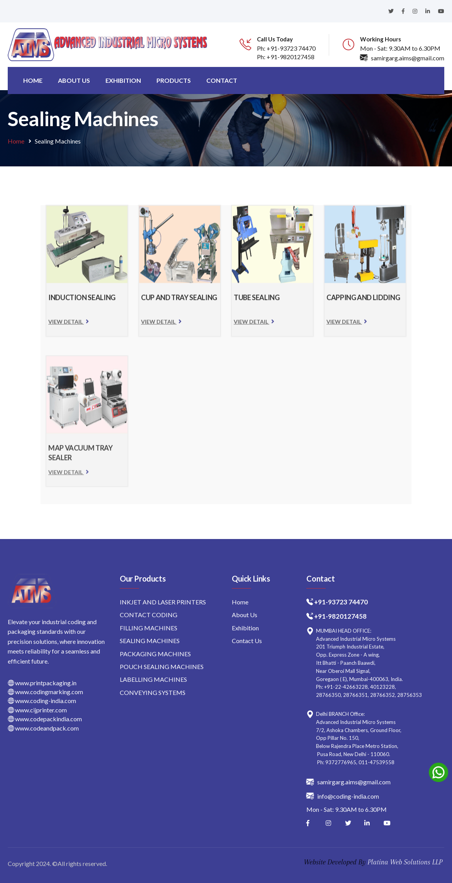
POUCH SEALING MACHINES (162, 666)
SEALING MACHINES (150, 640)
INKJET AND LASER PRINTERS (163, 602)
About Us (244, 614)
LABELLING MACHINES (153, 679)
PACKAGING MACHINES (155, 653)
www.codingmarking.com (45, 691)
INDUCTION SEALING (82, 301)
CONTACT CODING (148, 614)
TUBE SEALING (257, 301)
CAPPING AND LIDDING (363, 301)
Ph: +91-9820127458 (285, 56)
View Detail (68, 325)
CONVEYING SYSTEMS (152, 692)
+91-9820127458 (340, 616)
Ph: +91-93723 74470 (286, 48)
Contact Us (247, 640)
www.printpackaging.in (42, 682)
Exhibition (123, 80)
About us (74, 80)
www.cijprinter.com (37, 710)
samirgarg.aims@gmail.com (402, 58)
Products (173, 80)
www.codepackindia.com (45, 718)
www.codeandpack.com (43, 728)
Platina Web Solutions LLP (404, 862)
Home (32, 80)
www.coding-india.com (42, 700)
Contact (221, 80)
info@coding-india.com (342, 795)
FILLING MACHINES (148, 627)
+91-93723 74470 (341, 602)
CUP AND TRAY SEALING (179, 301)
